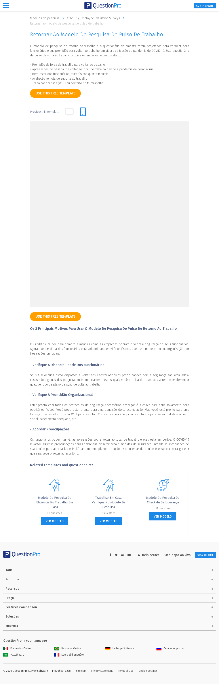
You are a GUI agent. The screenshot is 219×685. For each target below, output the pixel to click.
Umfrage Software (119, 649)
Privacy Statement (102, 671)
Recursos (12, 589)
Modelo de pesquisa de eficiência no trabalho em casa (54, 502)
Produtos (12, 580)
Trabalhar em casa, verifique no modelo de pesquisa (109, 502)
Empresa (12, 626)
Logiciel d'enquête (69, 655)
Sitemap (81, 671)
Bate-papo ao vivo (169, 555)
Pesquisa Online (67, 649)
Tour (9, 571)
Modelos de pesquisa (48, 18)
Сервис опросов (170, 649)
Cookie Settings (148, 671)
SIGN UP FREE (201, 555)
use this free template (55, 93)
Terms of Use (125, 671)
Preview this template (44, 112)
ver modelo (55, 521)
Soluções (12, 617)
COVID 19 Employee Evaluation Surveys (97, 18)
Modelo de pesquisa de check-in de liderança (162, 500)
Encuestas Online (17, 649)
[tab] (83, 112)
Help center (141, 555)
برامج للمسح (14, 655)
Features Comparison (21, 608)
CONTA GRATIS (201, 6)
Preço (10, 599)
